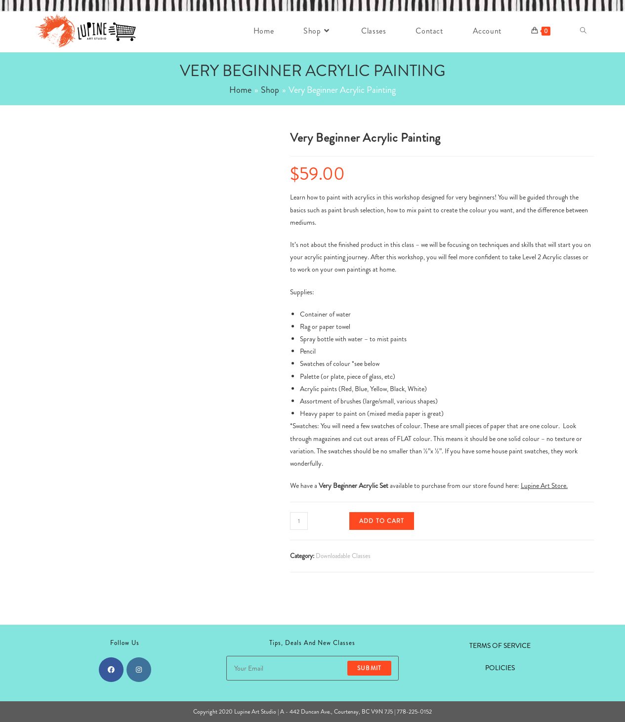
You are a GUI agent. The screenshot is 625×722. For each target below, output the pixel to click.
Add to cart (381, 521)
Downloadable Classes (343, 556)
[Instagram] (138, 669)
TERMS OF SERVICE (500, 645)
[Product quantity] (299, 521)
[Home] (240, 89)
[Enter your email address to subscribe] (312, 668)
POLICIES (500, 668)
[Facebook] (111, 669)
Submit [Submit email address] (369, 668)
